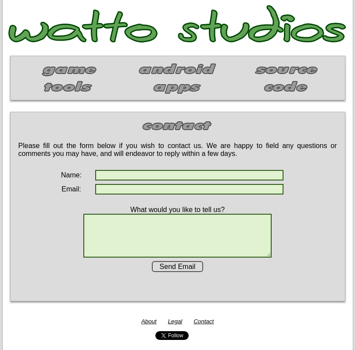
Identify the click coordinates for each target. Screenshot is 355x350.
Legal (175, 321)
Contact (204, 321)
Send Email (178, 266)
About (149, 321)
